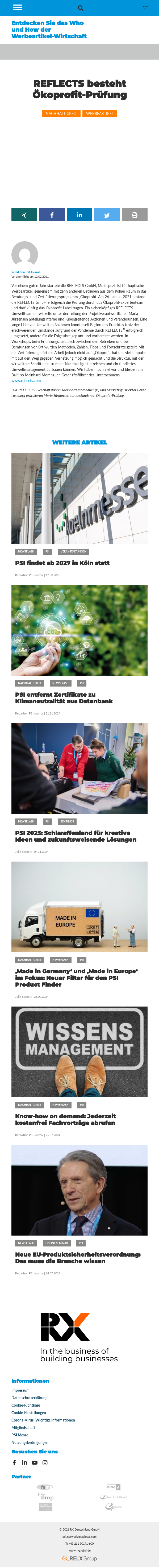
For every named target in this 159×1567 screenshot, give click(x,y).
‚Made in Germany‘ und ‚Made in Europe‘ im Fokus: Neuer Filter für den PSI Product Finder (76, 978)
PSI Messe (19, 1435)
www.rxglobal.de (80, 1550)
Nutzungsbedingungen (29, 1442)
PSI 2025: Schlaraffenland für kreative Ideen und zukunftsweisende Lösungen (75, 836)
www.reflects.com (26, 380)
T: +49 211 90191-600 (79, 1543)
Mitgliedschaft (23, 1427)
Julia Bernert (23, 851)
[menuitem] (145, 8)
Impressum (20, 1390)
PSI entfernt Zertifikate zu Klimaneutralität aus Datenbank (64, 698)
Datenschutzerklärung (29, 1397)
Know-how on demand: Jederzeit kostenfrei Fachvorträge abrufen (65, 1119)
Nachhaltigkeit (61, 113)
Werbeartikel (100, 113)
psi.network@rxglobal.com (79, 1536)
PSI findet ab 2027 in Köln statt (62, 563)
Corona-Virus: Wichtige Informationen (43, 1420)
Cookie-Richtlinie (25, 1405)
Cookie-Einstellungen (28, 1412)
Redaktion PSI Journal (29, 575)
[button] (24, 214)
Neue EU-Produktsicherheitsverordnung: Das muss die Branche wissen (77, 1258)
